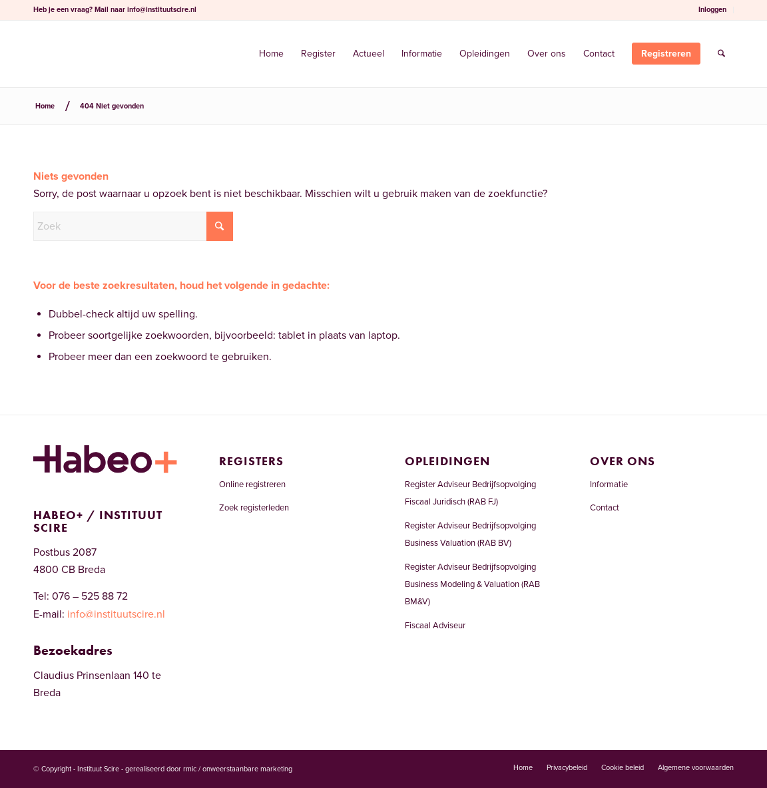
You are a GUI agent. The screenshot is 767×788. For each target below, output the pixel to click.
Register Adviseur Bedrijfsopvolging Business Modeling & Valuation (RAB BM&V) (472, 585)
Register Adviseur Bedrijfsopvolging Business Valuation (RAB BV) (470, 534)
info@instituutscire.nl (161, 9)
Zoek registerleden (254, 507)
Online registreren (252, 484)
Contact (604, 507)
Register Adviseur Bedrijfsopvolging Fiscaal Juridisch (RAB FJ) (470, 493)
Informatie (609, 484)
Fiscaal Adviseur (435, 625)
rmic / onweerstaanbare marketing (237, 769)
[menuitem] (713, 10)
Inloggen (712, 9)
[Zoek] (721, 54)
